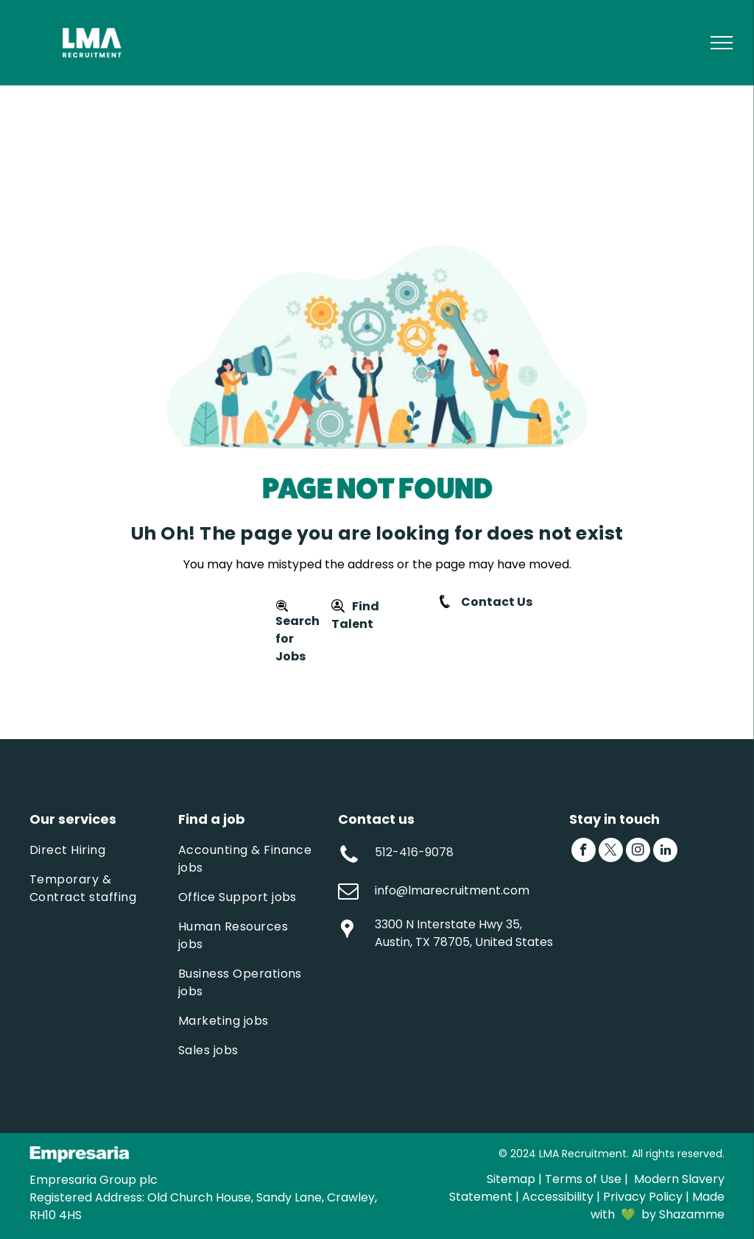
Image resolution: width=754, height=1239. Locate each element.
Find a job (211, 819)
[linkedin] (665, 852)
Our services (72, 819)
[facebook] (583, 852)
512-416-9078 (414, 852)
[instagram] (638, 852)
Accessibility (557, 1196)
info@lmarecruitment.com (452, 890)
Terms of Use (583, 1179)
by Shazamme (683, 1214)
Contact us (376, 819)
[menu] (721, 43)
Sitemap (511, 1179)
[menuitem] (100, 850)
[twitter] (611, 852)
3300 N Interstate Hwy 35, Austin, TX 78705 (448, 933)
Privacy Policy (643, 1196)
